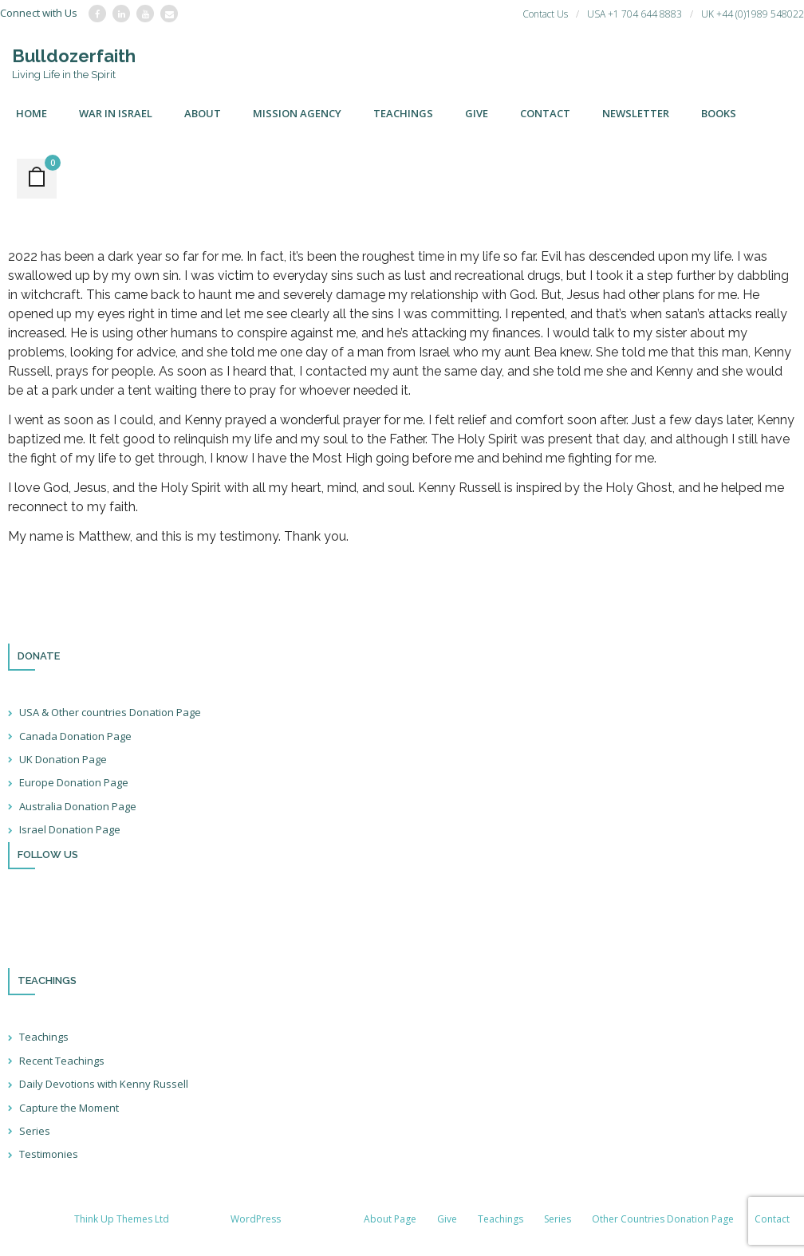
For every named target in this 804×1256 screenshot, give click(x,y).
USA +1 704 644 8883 (634, 14)
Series (34, 1131)
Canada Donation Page (75, 736)
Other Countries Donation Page (663, 1219)
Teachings (44, 1037)
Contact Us (545, 14)
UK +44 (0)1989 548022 (752, 14)
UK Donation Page (63, 759)
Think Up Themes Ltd (121, 1219)
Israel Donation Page (69, 830)
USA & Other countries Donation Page (110, 713)
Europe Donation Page (73, 783)
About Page (390, 1219)
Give (447, 1219)
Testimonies (48, 1155)
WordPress (256, 1219)
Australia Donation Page (77, 806)
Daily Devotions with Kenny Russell (103, 1084)
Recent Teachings (61, 1060)
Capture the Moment (69, 1107)
